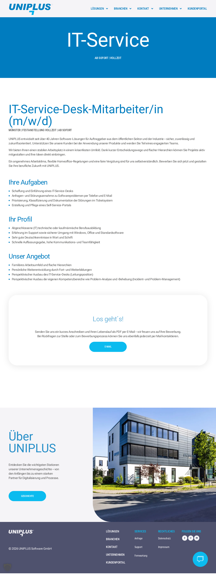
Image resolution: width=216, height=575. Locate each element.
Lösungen (100, 9)
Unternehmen (170, 9)
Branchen (123, 9)
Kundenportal (197, 8)
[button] (7, 567)
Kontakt (145, 9)
